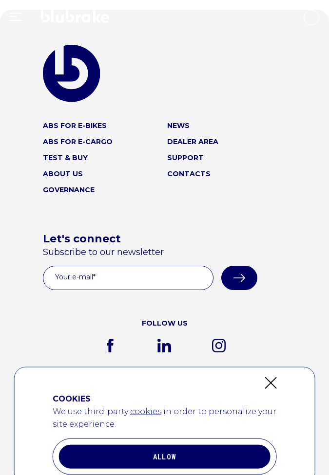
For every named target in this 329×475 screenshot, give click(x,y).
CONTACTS (189, 173)
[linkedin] (164, 345)
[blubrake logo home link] (71, 73)
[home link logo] (75, 18)
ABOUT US (63, 173)
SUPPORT (185, 157)
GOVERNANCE (69, 189)
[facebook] (110, 345)
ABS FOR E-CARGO (78, 141)
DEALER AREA (192, 141)
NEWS (178, 125)
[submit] (239, 278)
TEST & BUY (65, 157)
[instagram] (219, 345)
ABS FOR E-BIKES (75, 125)
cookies (145, 469)
